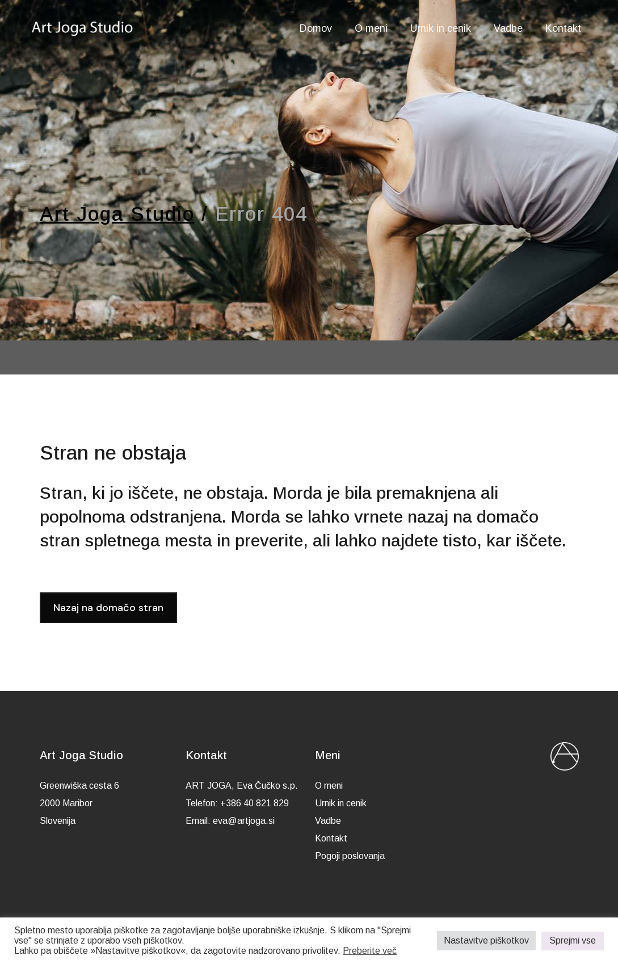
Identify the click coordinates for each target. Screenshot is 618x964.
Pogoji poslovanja (350, 856)
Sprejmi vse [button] (572, 940)
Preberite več (370, 950)
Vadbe (328, 821)
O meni (329, 785)
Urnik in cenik (341, 803)
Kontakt (331, 838)
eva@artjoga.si (244, 821)
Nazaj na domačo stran (108, 607)
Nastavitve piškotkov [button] (486, 940)
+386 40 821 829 (254, 803)
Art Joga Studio (117, 214)
